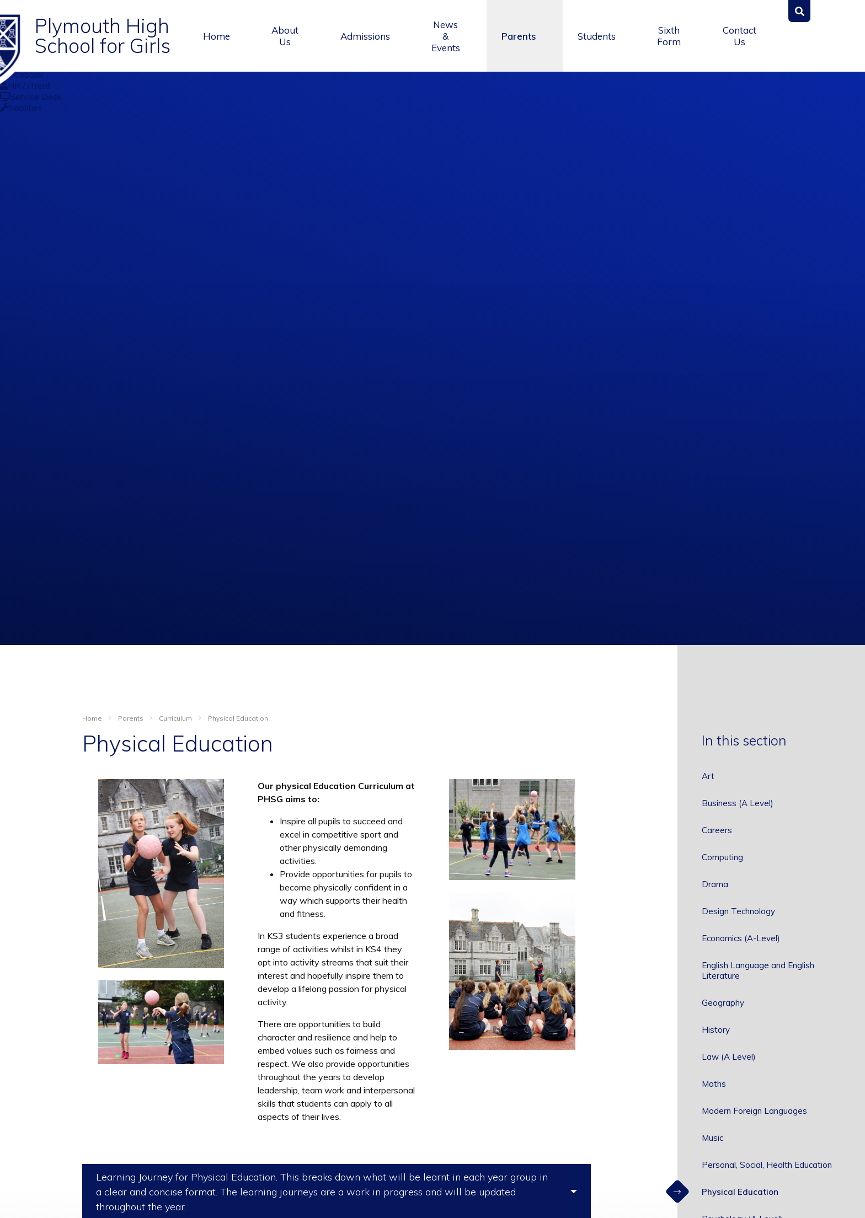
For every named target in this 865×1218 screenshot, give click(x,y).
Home (92, 718)
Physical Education (238, 718)
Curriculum (175, 718)
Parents (130, 718)
